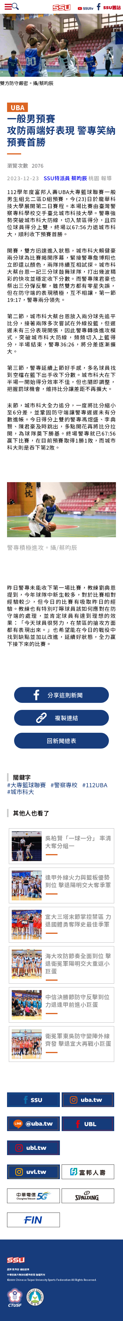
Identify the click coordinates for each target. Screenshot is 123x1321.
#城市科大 (20, 791)
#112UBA (94, 784)
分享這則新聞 (65, 695)
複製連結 (66, 718)
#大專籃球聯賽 (26, 784)
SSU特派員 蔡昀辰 (65, 178)
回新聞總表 (61, 741)
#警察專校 (63, 784)
